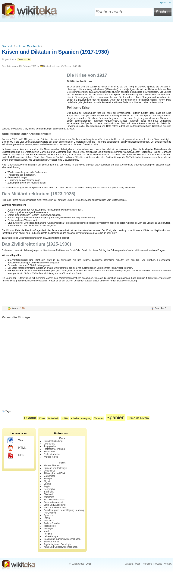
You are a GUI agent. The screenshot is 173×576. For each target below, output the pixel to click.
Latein (47, 518)
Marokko (99, 418)
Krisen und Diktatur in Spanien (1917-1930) (55, 52)
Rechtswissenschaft (54, 502)
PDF (16, 456)
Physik (47, 481)
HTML (17, 448)
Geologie (48, 528)
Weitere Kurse (51, 457)
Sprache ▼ (165, 2)
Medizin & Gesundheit (55, 507)
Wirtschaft (53, 418)
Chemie (47, 484)
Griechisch (49, 520)
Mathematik (49, 476)
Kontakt (167, 563)
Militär (64, 418)
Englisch (48, 486)
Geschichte (34, 46)
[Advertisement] (86, 32)
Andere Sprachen (52, 523)
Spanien (115, 417)
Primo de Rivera (138, 418)
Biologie (48, 478)
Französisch (50, 512)
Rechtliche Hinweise (152, 563)
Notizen (20, 46)
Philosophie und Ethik (54, 473)
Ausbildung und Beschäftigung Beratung (64, 510)
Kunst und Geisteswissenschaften (60, 547)
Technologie (50, 526)
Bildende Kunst (51, 541)
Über (137, 563)
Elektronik (49, 494)
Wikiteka (129, 563)
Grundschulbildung (53, 441)
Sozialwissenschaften (54, 499)
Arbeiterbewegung (81, 418)
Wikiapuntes (78, 563)
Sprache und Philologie (55, 468)
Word (16, 441)
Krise (42, 418)
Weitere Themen (52, 465)
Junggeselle (50, 446)
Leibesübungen (51, 536)
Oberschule (49, 443)
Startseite (7, 46)
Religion (48, 533)
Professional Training (54, 449)
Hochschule (49, 451)
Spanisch (48, 515)
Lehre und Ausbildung (54, 505)
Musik (46, 531)
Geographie (49, 489)
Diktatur (30, 418)
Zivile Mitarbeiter (52, 454)
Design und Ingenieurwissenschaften (62, 539)
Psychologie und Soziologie (57, 544)
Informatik (49, 491)
